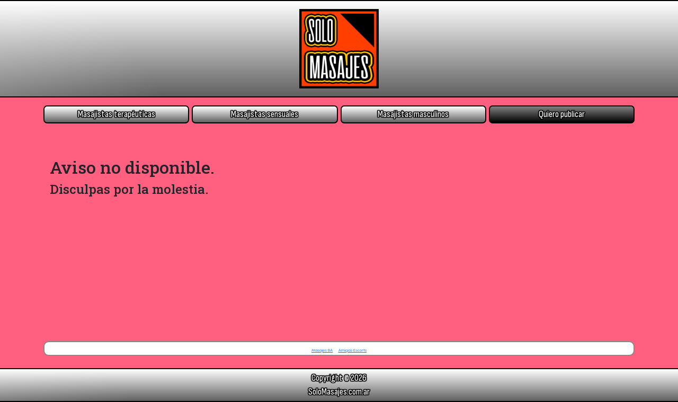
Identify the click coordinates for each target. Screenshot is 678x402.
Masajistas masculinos (413, 114)
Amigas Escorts (352, 350)
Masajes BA (322, 350)
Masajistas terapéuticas (116, 114)
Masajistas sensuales (264, 114)
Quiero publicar (562, 114)
